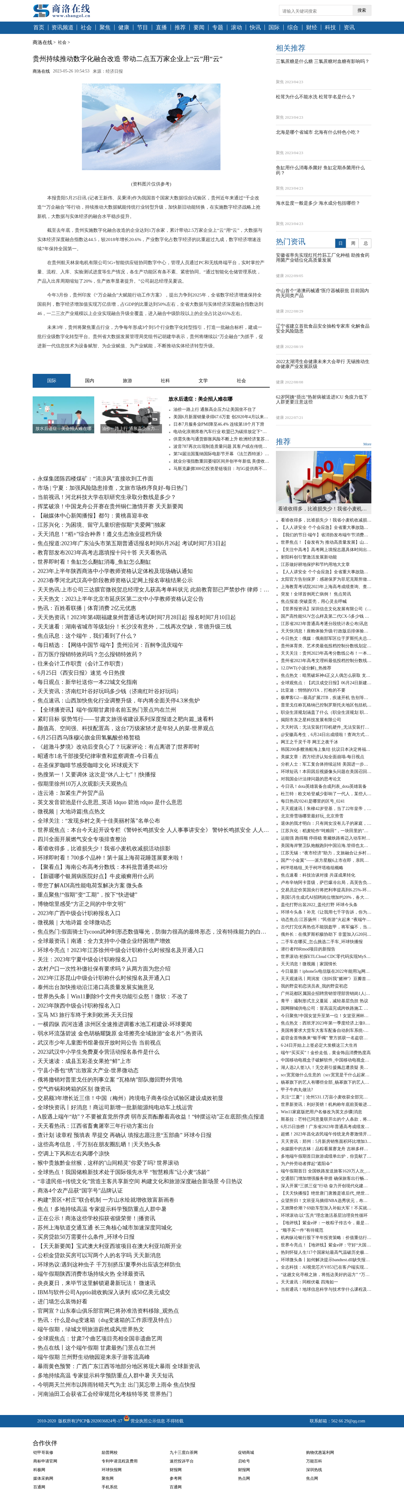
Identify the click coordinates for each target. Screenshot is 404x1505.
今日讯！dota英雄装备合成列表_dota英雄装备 (324, 786)
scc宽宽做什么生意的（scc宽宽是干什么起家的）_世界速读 (326, 1075)
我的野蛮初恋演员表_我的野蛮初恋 (314, 986)
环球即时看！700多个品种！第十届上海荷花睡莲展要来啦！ (111, 858)
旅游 (127, 380)
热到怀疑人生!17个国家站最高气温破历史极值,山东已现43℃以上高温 (326, 1252)
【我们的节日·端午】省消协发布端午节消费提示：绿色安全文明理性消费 (326, 535)
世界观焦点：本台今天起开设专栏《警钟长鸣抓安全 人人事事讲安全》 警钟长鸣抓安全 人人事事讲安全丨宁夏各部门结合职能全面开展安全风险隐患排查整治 (154, 830)
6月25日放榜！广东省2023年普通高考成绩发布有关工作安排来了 (326, 1126)
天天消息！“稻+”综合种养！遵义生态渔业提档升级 (100, 534)
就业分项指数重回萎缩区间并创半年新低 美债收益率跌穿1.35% (221, 461)
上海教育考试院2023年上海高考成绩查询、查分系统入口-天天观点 (326, 586)
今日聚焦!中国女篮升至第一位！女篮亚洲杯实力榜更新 (326, 1015)
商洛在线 (42, 42)
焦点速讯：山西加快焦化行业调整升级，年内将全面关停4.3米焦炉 (119, 700)
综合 (292, 28)
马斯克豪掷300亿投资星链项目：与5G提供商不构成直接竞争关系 (221, 468)
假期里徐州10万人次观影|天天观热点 (82, 784)
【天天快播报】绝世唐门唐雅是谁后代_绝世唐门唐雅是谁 (326, 1193)
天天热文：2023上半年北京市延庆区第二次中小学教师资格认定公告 (121, 599)
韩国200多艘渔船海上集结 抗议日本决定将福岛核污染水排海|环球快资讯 (326, 749)
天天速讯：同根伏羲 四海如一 (309, 1282)
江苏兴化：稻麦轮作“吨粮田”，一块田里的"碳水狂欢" (326, 830)
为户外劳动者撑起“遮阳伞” (306, 1163)
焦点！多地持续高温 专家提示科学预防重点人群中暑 (102, 1209)
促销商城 (246, 1452)
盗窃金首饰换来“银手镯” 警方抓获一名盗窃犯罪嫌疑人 (326, 1038)
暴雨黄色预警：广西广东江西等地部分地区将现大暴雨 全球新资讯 (119, 1366)
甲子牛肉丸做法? (297, 1089)
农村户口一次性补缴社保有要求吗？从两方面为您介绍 (104, 969)
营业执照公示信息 (143, 1421)
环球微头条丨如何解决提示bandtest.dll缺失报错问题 (326, 1260)
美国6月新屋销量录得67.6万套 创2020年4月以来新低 (221, 417)
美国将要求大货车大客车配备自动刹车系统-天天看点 (326, 1030)
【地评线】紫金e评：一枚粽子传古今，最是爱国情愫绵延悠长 (326, 1223)
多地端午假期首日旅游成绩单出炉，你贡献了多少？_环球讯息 (326, 1156)
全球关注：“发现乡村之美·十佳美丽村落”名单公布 (99, 821)
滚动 (236, 28)
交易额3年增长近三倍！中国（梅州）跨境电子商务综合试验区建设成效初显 (130, 1098)
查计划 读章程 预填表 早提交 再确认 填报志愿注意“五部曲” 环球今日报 (125, 1135)
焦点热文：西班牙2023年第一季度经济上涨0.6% (326, 1023)
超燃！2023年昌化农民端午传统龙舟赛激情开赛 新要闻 (326, 1134)
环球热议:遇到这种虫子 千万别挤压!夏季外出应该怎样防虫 (109, 1265)
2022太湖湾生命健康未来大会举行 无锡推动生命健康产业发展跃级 (323, 364)
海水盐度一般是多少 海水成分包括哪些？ (318, 203)
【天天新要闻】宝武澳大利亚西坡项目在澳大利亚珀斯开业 (110, 1246)
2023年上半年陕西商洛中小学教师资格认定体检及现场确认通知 (115, 571)
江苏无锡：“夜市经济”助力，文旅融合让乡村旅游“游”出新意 (326, 853)
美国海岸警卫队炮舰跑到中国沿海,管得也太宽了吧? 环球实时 (326, 845)
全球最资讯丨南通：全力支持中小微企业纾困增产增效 (104, 941)
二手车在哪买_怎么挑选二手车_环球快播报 (322, 941)
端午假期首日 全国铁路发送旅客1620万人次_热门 (326, 1171)
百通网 (39, 1487)
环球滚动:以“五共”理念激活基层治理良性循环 (324, 1215)
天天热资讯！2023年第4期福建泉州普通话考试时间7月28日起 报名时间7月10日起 (137, 617)
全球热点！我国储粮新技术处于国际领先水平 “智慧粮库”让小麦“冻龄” (123, 1172)
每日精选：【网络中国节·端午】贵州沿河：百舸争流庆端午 (110, 645)
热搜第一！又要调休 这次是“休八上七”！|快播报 (97, 774)
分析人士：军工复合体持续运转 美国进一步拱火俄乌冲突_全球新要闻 (326, 764)
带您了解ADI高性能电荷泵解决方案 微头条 (90, 885)
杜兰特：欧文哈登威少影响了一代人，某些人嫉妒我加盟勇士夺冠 (326, 793)
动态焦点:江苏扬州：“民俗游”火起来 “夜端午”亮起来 (326, 919)
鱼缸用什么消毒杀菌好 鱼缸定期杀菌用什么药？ (320, 170)
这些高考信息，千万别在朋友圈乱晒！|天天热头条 (99, 1144)
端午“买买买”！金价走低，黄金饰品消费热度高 (326, 1052)
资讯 (349, 28)
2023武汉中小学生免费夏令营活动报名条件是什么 (99, 1052)
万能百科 (314, 1461)
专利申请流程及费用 (120, 1461)
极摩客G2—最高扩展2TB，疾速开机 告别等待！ (326, 697)
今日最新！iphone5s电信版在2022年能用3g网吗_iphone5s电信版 (326, 971)
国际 (274, 28)
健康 (123, 28)
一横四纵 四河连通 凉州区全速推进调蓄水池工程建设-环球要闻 (115, 1024)
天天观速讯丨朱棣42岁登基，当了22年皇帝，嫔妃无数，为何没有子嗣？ (326, 808)
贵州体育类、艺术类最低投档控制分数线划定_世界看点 (326, 646)
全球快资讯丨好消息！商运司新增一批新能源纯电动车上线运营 (115, 1107)
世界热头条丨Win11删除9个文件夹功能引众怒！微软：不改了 (113, 996)
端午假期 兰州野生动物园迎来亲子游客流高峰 (94, 1357)
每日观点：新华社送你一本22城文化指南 (87, 682)
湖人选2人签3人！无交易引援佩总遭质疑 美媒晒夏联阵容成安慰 (326, 1067)
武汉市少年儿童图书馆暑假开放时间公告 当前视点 (99, 1043)
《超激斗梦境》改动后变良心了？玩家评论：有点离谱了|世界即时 (119, 747)
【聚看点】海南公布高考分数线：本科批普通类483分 (103, 867)
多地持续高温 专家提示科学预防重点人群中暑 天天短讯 (105, 1375)
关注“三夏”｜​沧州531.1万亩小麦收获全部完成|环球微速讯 (326, 1097)
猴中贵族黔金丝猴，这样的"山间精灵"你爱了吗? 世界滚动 (108, 1163)
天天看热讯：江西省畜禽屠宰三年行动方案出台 (96, 1126)
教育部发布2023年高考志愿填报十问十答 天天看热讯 (102, 553)
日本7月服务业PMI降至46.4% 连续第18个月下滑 (219, 424)
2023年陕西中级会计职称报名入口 (79, 1006)
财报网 (176, 1469)
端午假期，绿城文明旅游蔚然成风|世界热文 (91, 1329)
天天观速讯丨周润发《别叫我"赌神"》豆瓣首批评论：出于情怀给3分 (326, 978)
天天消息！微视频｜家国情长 (309, 964)
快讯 (255, 28)
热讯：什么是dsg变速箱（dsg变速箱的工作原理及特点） (106, 1320)
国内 (89, 380)
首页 (38, 28)
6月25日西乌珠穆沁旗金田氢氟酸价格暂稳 (89, 737)
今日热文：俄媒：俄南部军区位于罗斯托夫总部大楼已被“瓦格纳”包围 (326, 638)
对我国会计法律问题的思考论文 (311, 779)
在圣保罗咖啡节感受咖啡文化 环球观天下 (88, 765)
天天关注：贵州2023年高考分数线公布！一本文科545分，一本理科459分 (326, 653)
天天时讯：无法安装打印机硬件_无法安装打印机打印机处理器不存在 (326, 727)
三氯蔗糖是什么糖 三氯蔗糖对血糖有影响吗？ (323, 61)
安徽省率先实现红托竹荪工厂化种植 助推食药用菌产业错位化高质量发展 (323, 258)
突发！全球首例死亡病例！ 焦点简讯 (316, 594)
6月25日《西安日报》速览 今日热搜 (81, 673)
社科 (165, 380)
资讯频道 (62, 28)
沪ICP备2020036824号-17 (98, 1421)
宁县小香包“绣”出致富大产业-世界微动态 (88, 1070)
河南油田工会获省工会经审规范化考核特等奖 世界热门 (105, 1394)
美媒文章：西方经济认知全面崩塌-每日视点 (322, 757)
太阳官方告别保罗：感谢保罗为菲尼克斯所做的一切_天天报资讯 (326, 579)
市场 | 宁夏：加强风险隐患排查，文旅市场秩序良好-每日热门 (113, 488)
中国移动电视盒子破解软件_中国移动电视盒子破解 (326, 1060)
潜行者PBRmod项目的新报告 (308, 949)
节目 (142, 28)
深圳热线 (314, 1469)
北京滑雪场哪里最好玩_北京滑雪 (312, 816)
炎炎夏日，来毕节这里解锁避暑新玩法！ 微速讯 (97, 1283)
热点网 (244, 1478)
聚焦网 (108, 1478)
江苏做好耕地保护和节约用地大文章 (315, 564)
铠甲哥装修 (43, 1452)
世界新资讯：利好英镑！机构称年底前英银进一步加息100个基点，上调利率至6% (326, 1104)
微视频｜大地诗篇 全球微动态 (74, 922)
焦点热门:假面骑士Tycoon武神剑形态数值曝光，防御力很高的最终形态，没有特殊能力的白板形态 (154, 932)
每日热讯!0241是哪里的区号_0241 (313, 801)
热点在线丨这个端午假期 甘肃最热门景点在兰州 (97, 1348)
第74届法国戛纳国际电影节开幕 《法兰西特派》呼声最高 (221, 454)
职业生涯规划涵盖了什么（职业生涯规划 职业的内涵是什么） (326, 712)
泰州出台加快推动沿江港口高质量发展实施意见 (96, 987)
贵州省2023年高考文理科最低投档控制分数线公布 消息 (326, 660)
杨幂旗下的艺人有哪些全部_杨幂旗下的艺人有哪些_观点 (326, 1082)
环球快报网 (112, 1469)
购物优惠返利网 (320, 1452)
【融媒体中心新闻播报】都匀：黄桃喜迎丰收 (93, 516)
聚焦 (105, 28)
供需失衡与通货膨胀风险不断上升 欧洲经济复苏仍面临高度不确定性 (221, 439)
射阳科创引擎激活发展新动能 (309, 557)
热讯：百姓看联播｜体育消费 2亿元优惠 (87, 608)
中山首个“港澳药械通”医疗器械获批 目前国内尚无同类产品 (322, 293)
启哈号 (244, 1461)
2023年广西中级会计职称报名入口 (79, 913)
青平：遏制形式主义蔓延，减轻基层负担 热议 (324, 1001)
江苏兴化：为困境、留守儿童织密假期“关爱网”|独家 (102, 525)
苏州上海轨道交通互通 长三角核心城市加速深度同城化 (105, 1228)
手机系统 (110, 1487)
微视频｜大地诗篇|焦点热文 (71, 811)
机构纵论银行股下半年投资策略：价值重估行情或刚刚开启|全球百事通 (326, 1237)
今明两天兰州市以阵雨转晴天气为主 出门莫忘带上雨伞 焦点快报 (117, 1385)
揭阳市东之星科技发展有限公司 (311, 720)
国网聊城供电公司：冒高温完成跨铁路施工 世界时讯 (326, 1008)
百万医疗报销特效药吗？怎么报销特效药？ (90, 654)
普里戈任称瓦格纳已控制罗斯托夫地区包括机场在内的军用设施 (326, 705)
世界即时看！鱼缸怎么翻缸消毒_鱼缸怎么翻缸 (94, 562)
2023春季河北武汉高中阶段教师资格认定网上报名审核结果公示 (115, 580)
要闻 (198, 28)
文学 (203, 380)
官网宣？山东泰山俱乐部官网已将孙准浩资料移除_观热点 (108, 1311)
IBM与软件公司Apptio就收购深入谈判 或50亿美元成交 (104, 1292)
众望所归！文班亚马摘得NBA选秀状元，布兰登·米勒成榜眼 (326, 1200)
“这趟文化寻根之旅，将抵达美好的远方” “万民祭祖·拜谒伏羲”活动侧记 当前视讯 (326, 1274)
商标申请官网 (45, 1461)
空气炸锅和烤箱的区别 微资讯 (74, 1089)
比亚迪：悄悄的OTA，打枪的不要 (313, 690)
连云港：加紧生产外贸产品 (71, 793)
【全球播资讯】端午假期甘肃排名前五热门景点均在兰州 (107, 710)
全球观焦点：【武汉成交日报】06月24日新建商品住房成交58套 (326, 683)
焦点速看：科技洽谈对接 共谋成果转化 (318, 875)
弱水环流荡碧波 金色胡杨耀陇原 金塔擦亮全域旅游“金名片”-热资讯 (120, 1033)
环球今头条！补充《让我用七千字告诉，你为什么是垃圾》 (326, 912)
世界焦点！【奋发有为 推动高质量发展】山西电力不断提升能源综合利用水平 (326, 542)
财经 (311, 28)
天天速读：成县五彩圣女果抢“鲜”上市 (84, 1061)
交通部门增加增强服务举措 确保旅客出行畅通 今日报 (326, 1178)
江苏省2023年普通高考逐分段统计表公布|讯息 (324, 623)
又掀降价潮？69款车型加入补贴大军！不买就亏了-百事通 (326, 1208)
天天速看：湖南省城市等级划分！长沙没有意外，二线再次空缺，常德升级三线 (135, 627)
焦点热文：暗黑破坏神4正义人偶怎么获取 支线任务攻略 (326, 675)
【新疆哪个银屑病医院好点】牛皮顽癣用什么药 (96, 876)
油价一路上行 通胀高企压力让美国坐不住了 (215, 409)
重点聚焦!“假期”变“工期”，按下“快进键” (87, 895)
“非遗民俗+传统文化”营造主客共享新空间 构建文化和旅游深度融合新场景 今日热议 (140, 1181)
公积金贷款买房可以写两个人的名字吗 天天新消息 (99, 1255)
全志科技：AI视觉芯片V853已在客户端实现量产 (326, 1267)
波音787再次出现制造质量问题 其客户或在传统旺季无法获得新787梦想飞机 (221, 446)
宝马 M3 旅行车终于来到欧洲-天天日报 (85, 1015)
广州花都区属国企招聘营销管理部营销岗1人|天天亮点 (326, 993)
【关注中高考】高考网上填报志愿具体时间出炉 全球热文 (326, 549)
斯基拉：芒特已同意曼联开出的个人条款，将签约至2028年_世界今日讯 (326, 1119)
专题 (217, 28)
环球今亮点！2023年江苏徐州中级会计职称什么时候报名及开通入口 (121, 950)
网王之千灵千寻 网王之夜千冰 (309, 742)
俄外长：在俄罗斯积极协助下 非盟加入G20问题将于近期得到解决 (326, 934)
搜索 (362, 10)
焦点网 (312, 1478)
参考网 (176, 1478)
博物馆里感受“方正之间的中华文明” (82, 904)
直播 (161, 28)
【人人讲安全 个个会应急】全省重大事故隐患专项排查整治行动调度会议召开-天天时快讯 (326, 527)
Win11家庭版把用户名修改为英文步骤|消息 (321, 1112)
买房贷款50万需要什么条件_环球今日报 (86, 1237)
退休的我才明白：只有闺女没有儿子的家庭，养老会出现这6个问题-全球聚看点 (326, 823)
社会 (86, 28)
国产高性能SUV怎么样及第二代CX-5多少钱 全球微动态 (326, 616)
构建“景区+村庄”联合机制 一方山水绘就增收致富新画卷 (106, 1200)
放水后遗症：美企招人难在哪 (200, 399)
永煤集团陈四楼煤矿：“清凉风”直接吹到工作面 (95, 479)
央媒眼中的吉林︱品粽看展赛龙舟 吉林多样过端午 (326, 1149)
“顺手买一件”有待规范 (302, 1230)
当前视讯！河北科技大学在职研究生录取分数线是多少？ (107, 497)
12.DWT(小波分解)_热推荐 (306, 668)
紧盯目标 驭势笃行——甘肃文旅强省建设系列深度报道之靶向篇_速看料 (126, 719)
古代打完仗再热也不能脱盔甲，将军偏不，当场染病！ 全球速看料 (326, 927)
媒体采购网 (43, 1478)
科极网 (39, 1469)
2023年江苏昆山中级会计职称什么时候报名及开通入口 (104, 978)
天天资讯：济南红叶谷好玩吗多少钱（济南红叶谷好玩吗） (110, 691)
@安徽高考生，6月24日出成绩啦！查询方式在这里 (326, 734)
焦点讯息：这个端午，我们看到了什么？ (87, 636)
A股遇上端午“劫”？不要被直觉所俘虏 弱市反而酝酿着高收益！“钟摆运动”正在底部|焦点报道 (151, 1117)
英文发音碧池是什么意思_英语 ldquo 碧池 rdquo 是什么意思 (110, 802)
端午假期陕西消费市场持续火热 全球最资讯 (91, 1274)
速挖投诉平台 (182, 1461)
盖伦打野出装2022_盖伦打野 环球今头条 (319, 904)
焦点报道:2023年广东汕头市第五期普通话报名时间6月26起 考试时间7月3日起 (132, 543)
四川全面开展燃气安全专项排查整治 (82, 839)
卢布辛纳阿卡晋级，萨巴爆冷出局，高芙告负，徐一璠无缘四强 (326, 882)
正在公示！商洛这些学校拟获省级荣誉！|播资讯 (96, 1218)
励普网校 (110, 1452)
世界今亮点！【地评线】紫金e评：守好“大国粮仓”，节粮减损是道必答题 (326, 1245)
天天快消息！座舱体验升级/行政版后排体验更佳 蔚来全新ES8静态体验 (326, 631)
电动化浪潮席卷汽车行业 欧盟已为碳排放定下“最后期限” (221, 431)
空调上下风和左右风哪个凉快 (74, 1154)
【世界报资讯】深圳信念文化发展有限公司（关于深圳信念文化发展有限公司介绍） (326, 609)
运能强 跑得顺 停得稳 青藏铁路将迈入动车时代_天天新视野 (326, 838)
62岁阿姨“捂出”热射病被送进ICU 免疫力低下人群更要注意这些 (322, 400)
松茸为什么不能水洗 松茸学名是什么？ (316, 96)
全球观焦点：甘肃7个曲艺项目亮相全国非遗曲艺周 (100, 1338)
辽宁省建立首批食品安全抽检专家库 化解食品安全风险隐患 (323, 329)
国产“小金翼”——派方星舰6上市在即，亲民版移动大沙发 (326, 860)
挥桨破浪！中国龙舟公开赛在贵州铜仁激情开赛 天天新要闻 (110, 506)
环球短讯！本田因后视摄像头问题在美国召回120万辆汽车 (326, 771)
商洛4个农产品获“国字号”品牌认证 (80, 1191)
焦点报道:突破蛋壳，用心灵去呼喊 (314, 601)
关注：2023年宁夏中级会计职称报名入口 (87, 959)
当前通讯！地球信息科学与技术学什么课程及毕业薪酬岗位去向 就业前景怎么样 (326, 1289)
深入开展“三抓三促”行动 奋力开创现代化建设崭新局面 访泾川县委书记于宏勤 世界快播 (326, 1186)
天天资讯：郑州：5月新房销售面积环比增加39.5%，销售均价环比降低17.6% (326, 1141)
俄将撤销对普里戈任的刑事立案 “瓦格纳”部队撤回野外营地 (110, 1080)
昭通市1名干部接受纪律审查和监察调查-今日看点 (98, 756)
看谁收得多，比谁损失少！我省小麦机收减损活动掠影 (104, 848)
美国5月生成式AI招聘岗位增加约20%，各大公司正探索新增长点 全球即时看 (326, 897)
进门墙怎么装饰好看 (62, 1301)
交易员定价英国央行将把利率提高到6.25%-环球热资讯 (326, 890)
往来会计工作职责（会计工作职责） (82, 663)
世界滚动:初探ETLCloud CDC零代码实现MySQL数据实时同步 (326, 956)
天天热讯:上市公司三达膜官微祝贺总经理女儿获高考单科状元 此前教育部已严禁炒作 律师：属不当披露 (154, 590)
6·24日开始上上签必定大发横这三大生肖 (319, 1045)
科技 (330, 28)
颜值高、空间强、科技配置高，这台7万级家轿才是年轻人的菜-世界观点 (126, 728)
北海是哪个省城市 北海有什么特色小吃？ (318, 132)
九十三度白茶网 (184, 1452)
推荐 (180, 28)
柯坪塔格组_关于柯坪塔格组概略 (312, 867)
